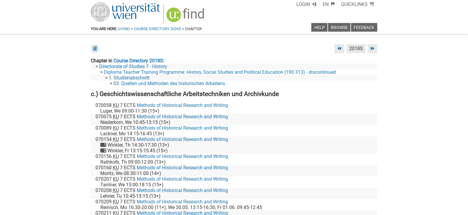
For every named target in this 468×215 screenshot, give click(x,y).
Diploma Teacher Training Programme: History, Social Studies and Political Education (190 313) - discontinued (220, 72)
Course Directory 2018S (138, 61)
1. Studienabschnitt (129, 78)
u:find (124, 29)
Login (303, 4)
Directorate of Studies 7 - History (133, 66)
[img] (186, 17)
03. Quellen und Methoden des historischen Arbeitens (169, 83)
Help (319, 27)
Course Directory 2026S (157, 29)
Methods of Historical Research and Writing (182, 105)
